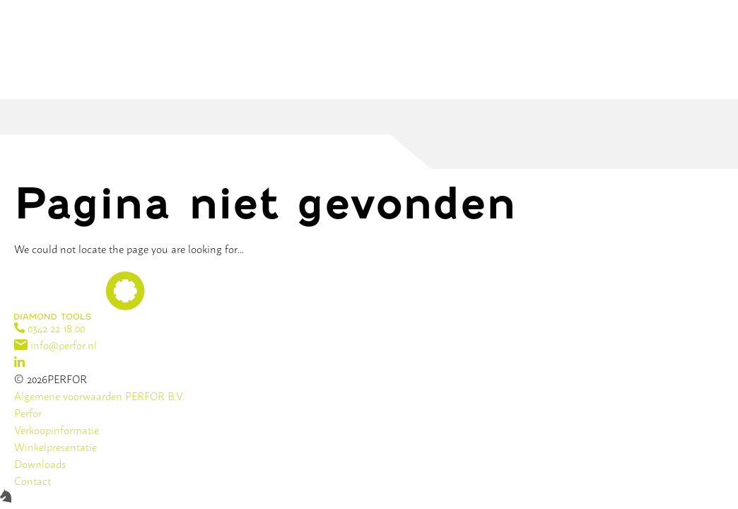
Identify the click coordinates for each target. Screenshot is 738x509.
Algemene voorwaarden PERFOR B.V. (99, 395)
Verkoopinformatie (56, 429)
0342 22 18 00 (49, 328)
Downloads (40, 463)
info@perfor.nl (55, 345)
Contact (32, 480)
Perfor (28, 412)
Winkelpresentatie (55, 446)
